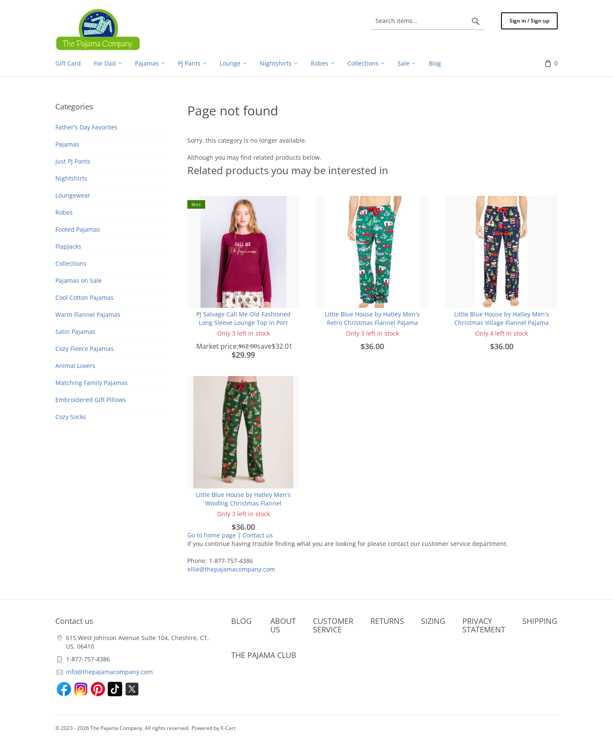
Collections (70, 263)
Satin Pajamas (75, 331)
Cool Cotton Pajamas (84, 297)
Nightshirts (71, 178)
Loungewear (72, 195)
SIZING (433, 621)
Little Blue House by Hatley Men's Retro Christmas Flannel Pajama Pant (372, 322)
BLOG (241, 621)
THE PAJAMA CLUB (263, 655)
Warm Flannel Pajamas (87, 314)
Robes (64, 212)
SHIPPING (539, 621)
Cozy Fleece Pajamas (84, 349)
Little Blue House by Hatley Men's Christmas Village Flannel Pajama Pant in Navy (501, 322)
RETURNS (387, 621)
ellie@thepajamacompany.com (231, 569)
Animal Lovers (75, 366)
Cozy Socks (70, 417)
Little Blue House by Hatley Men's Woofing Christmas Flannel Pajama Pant (243, 503)
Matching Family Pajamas (91, 383)
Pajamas (67, 144)
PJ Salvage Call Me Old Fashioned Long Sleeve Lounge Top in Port (243, 318)
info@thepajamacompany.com (109, 672)
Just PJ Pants (72, 161)
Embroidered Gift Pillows (90, 400)
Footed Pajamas (77, 229)
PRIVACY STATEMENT (483, 625)
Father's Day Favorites (86, 127)
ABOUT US (283, 625)
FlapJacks (68, 246)
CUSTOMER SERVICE (333, 625)
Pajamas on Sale (78, 280)
